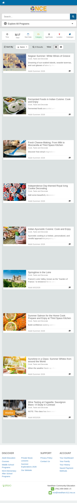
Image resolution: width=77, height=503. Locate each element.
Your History (65, 465)
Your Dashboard (67, 458)
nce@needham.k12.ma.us (64, 492)
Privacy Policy (46, 458)
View (49, 47)
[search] (36, 17)
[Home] (3, 2)
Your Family (65, 461)
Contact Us (45, 461)
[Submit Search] (73, 17)
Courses (5, 461)
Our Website (26, 470)
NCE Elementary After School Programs (9, 473)
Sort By (8, 47)
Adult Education (8, 458)
